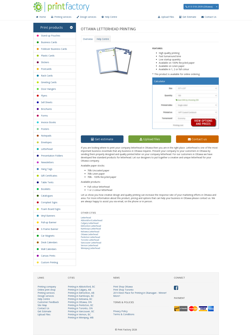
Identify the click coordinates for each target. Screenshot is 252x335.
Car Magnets (47, 235)
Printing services (61, 16)
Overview (88, 39)
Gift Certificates (49, 175)
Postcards (46, 68)
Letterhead (47, 148)
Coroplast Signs (49, 202)
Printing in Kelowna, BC (80, 299)
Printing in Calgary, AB (79, 289)
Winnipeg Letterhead (90, 248)
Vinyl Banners (48, 215)
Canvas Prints (48, 255)
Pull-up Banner (48, 222)
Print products (56, 27)
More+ (116, 295)
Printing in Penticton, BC (80, 305)
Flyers (44, 95)
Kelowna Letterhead (90, 231)
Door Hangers (48, 88)
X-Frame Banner (49, 229)
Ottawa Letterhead (89, 234)
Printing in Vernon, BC (79, 314)
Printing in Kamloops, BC (81, 295)
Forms (44, 115)
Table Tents (47, 182)
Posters (45, 128)
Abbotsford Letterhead (91, 220)
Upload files (150, 139)
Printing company (47, 286)
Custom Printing (49, 262)
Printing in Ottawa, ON (80, 302)
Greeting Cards (49, 82)
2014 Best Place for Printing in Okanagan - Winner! (139, 292)
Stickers (45, 62)
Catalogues (47, 195)
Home (41, 16)
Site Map (42, 305)
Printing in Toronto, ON (80, 308)
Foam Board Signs (51, 209)
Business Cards (49, 42)
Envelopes (46, 142)
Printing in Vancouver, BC (81, 311)
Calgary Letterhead (89, 223)
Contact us (197, 139)
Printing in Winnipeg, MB (81, 317)
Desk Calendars (49, 242)
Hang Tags (46, 169)
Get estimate (102, 139)
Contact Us (208, 16)
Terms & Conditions (123, 314)
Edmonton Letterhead (91, 226)
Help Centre (109, 16)
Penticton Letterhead (90, 237)
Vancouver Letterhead (91, 242)
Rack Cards (47, 75)
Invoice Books (48, 122)
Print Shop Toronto (123, 289)
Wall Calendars (48, 249)
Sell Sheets (46, 102)
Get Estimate (187, 16)
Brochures (46, 108)
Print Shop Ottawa (123, 286)
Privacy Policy (120, 311)
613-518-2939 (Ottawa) (199, 6)
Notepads (46, 135)
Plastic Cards (47, 55)
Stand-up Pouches (50, 35)
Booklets (45, 189)
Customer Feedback (48, 302)
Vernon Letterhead (89, 245)
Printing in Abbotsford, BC (81, 286)
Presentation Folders (52, 155)
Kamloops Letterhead (91, 228)
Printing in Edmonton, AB (81, 292)
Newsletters (47, 162)
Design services (86, 16)
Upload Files (166, 16)
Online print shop (46, 289)
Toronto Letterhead (90, 240)
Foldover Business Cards (54, 48)
